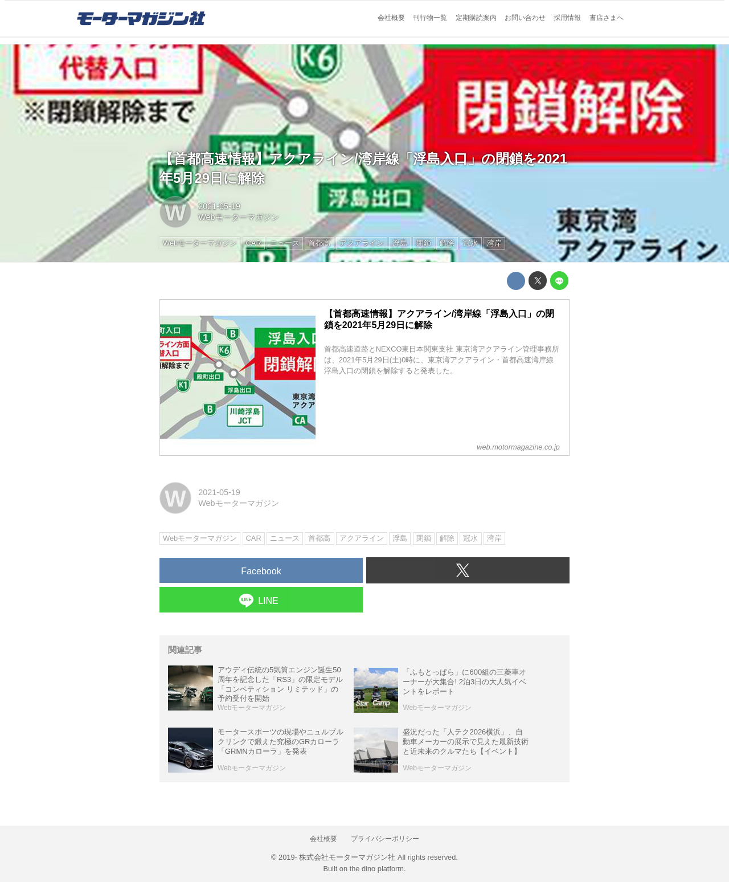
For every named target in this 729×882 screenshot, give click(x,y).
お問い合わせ (525, 18)
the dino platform (377, 868)
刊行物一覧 (430, 18)
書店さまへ (606, 18)
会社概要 (391, 18)
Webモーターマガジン (238, 217)
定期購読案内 (476, 18)
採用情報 (567, 18)
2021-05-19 (219, 206)
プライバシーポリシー (385, 839)
